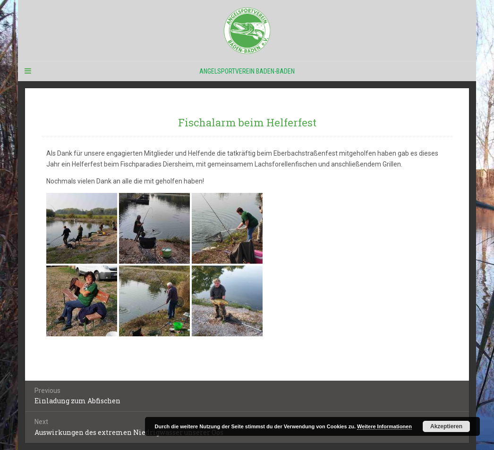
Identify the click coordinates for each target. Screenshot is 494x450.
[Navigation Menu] (27, 71)
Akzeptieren (446, 426)
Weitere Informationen (384, 426)
